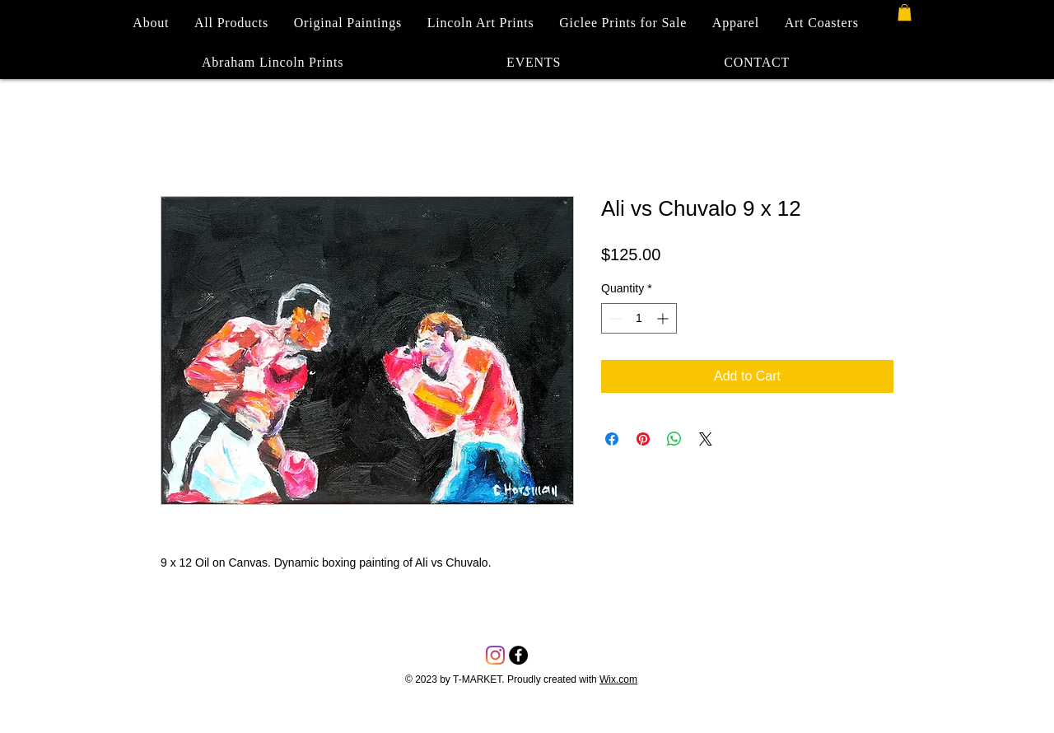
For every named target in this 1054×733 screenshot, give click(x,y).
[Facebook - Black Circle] (518, 655)
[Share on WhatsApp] (674, 439)
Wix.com (618, 679)
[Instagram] (495, 655)
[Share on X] (706, 439)
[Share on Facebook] (612, 439)
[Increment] (664, 318)
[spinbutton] (639, 318)
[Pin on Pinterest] (643, 439)
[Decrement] (614, 318)
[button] (905, 12)
